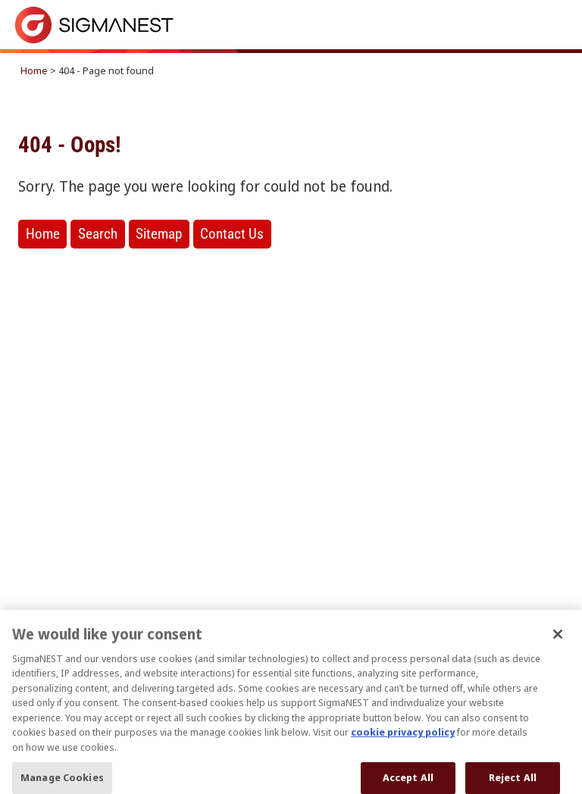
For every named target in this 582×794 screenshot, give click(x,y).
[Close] (557, 644)
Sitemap (159, 233)
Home (34, 70)
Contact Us (232, 233)
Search (97, 233)
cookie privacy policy (403, 742)
